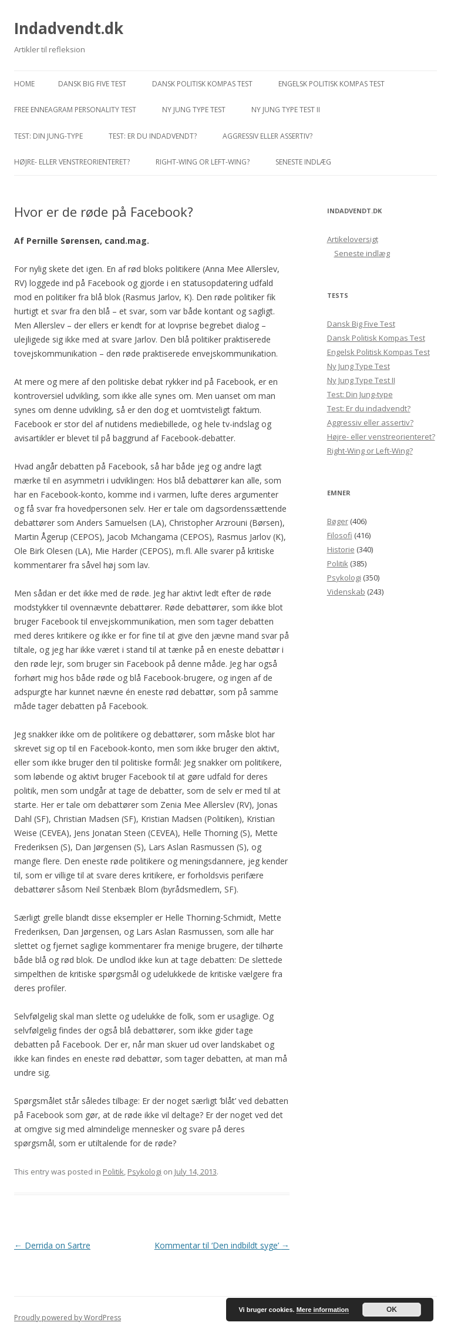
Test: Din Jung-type (48, 136)
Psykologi (144, 1171)
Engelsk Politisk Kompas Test (331, 84)
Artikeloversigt (352, 239)
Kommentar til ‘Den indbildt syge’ (222, 1245)
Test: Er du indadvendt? (153, 136)
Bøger (337, 521)
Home (24, 84)
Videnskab (346, 591)
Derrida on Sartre (52, 1245)
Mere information (323, 1309)
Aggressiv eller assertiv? (267, 136)
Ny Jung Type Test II (285, 110)
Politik (113, 1171)
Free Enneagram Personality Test (75, 110)
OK (391, 1310)
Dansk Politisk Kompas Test (202, 84)
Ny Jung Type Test (194, 110)
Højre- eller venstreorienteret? (72, 162)
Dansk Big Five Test (92, 84)
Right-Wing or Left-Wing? (203, 162)
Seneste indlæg (303, 162)
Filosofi (339, 535)
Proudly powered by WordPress (67, 1318)
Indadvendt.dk (68, 28)
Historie (341, 549)
